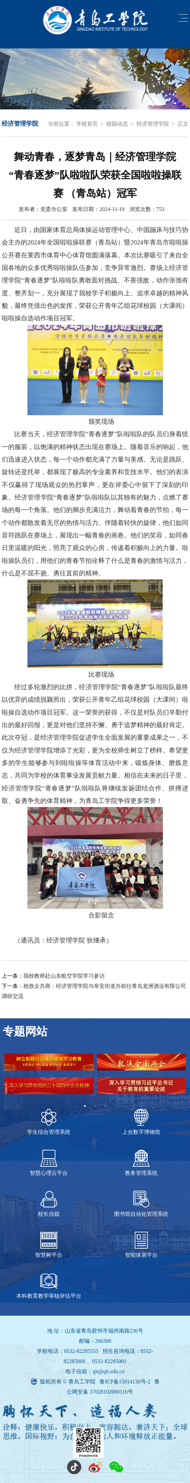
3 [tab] (105, 1106)
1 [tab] (85, 1106)
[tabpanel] (95, 1077)
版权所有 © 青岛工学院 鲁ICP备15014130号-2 (96, 1381)
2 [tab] (95, 1106)
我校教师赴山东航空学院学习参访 (64, 976)
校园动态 (117, 124)
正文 (182, 124)
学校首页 (87, 124)
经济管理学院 (152, 124)
